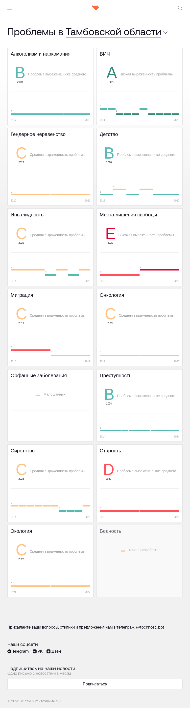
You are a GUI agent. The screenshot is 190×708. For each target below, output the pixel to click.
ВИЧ (100, 50)
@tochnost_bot (150, 627)
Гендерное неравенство (30, 130)
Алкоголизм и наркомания (32, 50)
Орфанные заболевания (30, 372)
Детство (104, 130)
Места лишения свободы (119, 211)
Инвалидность (21, 211)
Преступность (110, 372)
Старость (106, 447)
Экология (16, 527)
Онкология (107, 291)
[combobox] (114, 31)
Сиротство (18, 447)
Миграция (17, 291)
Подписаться (95, 684)
